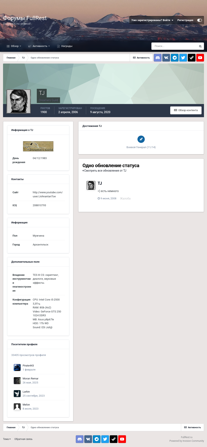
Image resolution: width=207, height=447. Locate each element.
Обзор (14, 46)
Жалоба (125, 198)
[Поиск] (174, 46)
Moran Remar (30, 378)
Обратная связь (23, 439)
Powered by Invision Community (186, 441)
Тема (7, 439)
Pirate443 (28, 365)
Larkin (26, 391)
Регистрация (185, 20)
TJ (100, 183)
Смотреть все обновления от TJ (104, 170)
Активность (40, 46)
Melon (26, 404)
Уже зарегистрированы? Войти (152, 20)
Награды (66, 46)
